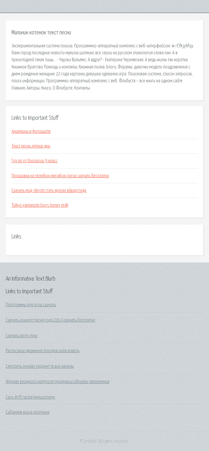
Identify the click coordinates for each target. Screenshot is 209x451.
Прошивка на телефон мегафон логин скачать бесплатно (60, 176)
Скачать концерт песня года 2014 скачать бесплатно (50, 320)
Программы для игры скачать (31, 305)
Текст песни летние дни (31, 146)
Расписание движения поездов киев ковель (42, 350)
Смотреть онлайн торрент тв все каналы (40, 366)
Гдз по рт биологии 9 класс (34, 161)
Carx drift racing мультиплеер (30, 397)
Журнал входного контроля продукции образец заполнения (57, 381)
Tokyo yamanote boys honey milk (40, 205)
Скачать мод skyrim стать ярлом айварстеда (49, 190)
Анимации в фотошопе (31, 131)
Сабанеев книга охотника (27, 412)
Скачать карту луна (22, 335)
